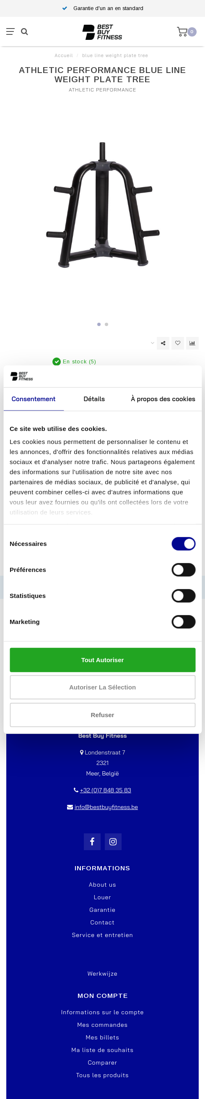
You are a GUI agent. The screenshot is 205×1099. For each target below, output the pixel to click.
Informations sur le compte (102, 1012)
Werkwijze (103, 973)
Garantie (102, 910)
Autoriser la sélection (102, 687)
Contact (103, 922)
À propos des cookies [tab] (163, 399)
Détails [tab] (94, 399)
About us (102, 884)
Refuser (102, 714)
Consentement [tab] (34, 399)
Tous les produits (102, 1075)
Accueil (63, 55)
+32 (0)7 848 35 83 (105, 790)
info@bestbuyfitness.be (106, 807)
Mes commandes (102, 1025)
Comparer (102, 1062)
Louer (102, 897)
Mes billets (102, 1037)
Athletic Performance (102, 89)
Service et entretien (102, 935)
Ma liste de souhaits (102, 1050)
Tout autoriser (102, 659)
